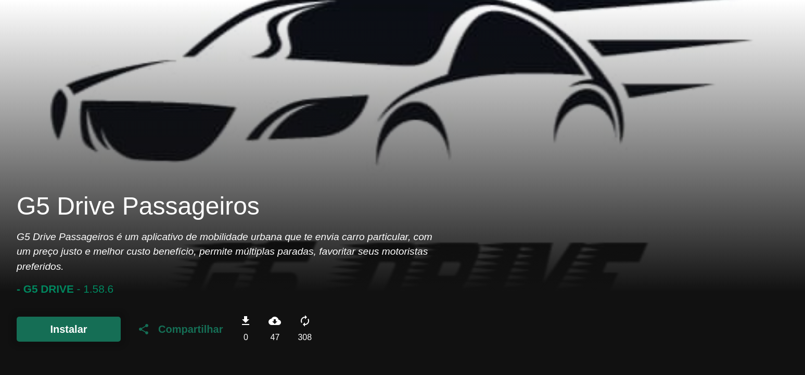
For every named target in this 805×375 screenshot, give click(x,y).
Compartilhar (180, 329)
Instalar (68, 329)
